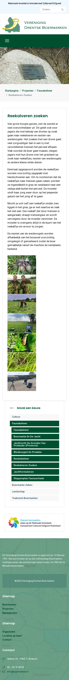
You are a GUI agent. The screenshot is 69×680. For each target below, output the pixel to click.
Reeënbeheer (21, 458)
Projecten (8, 608)
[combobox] (53, 9)
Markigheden (9, 613)
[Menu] (7, 40)
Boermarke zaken (22, 485)
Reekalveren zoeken (25, 465)
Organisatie (8, 631)
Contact (6, 639)
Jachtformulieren (24, 471)
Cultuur (16, 416)
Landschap (18, 491)
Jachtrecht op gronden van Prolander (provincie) (30, 444)
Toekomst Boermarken (25, 498)
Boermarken (9, 604)
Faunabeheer (19, 423)
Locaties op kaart (12, 635)
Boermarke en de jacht (27, 436)
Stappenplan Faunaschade (29, 478)
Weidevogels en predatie (28, 452)
